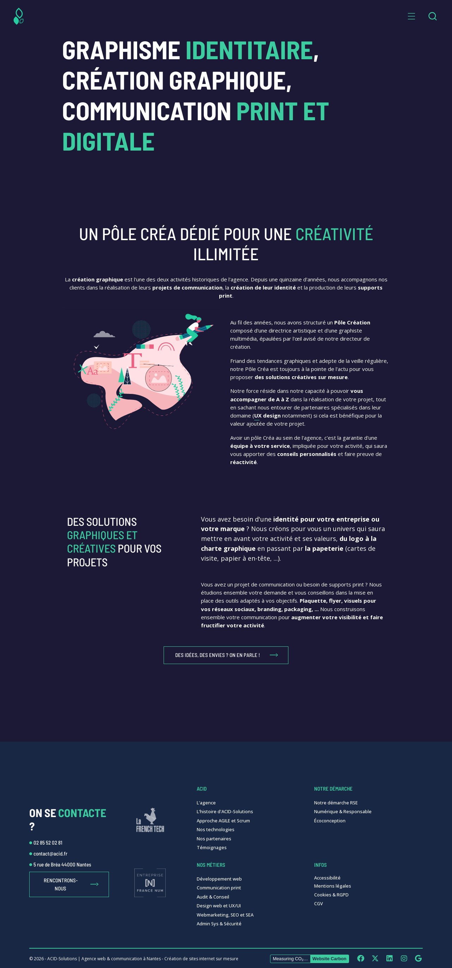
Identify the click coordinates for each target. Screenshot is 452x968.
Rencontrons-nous (61, 884)
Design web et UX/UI (219, 905)
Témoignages (212, 847)
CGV (318, 903)
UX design (267, 415)
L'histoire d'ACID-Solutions (225, 811)
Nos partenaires (214, 838)
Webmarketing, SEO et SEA (225, 915)
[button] (411, 16)
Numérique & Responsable (343, 811)
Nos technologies (215, 829)
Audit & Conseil (213, 897)
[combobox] (432, 16)
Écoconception (330, 820)
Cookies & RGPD (331, 894)
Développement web (219, 879)
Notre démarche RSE (336, 802)
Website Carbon (329, 958)
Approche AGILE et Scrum (223, 820)
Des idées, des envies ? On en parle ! (217, 655)
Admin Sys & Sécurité (219, 923)
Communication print (219, 887)
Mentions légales (332, 886)
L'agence (206, 802)
